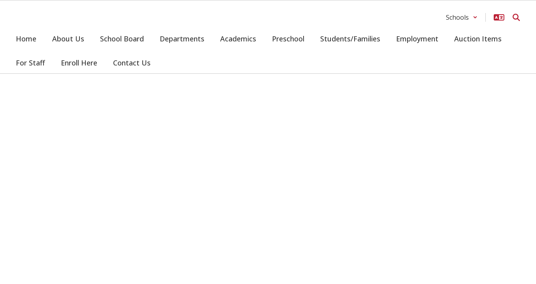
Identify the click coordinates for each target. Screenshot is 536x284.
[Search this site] (516, 17)
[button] (461, 17)
